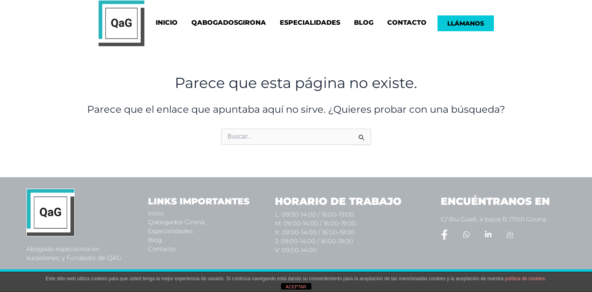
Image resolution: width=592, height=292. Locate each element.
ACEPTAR (295, 286)
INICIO (167, 22)
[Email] (510, 234)
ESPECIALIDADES (310, 22)
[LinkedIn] (488, 234)
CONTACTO (407, 22)
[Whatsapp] (466, 234)
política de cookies (525, 278)
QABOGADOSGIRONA (228, 22)
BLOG (363, 22)
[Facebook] (444, 234)
